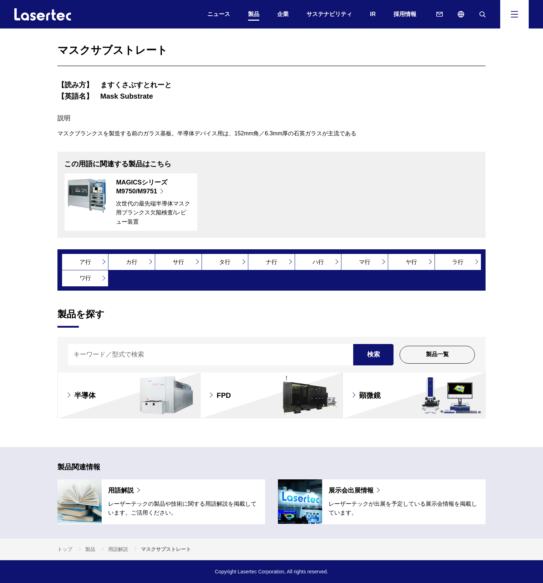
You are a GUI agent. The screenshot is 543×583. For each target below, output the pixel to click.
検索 (373, 354)
